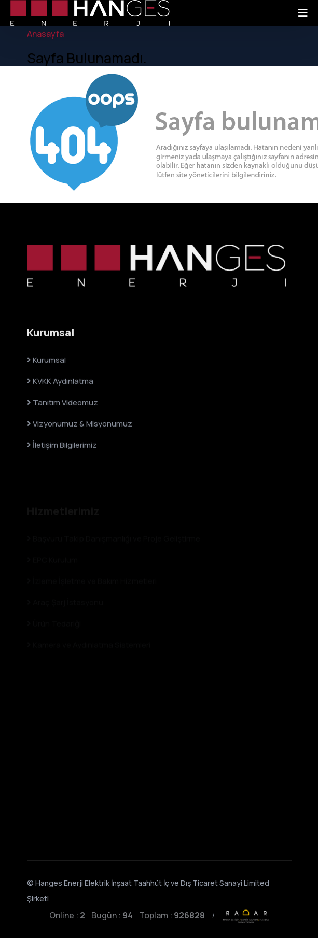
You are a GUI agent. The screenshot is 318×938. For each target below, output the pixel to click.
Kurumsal (46, 361)
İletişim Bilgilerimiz (62, 445)
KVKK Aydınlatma (60, 382)
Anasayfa (45, 33)
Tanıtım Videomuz (62, 403)
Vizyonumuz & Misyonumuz (79, 424)
